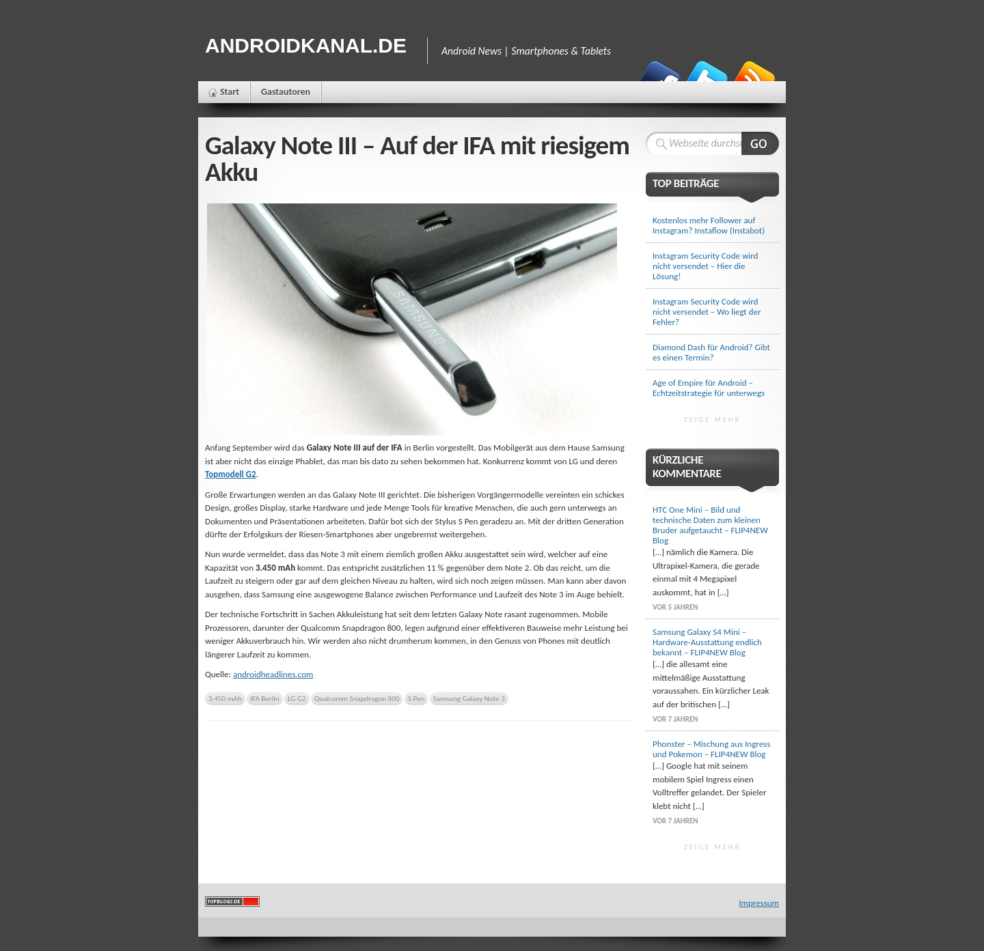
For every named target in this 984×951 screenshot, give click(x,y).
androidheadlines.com (273, 674)
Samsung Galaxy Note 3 (469, 698)
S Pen (416, 698)
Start (229, 92)
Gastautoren (285, 92)
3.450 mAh (225, 698)
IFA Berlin (264, 698)
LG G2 (296, 698)
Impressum (759, 903)
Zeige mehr (712, 419)
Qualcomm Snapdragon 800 (356, 698)
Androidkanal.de (306, 45)
